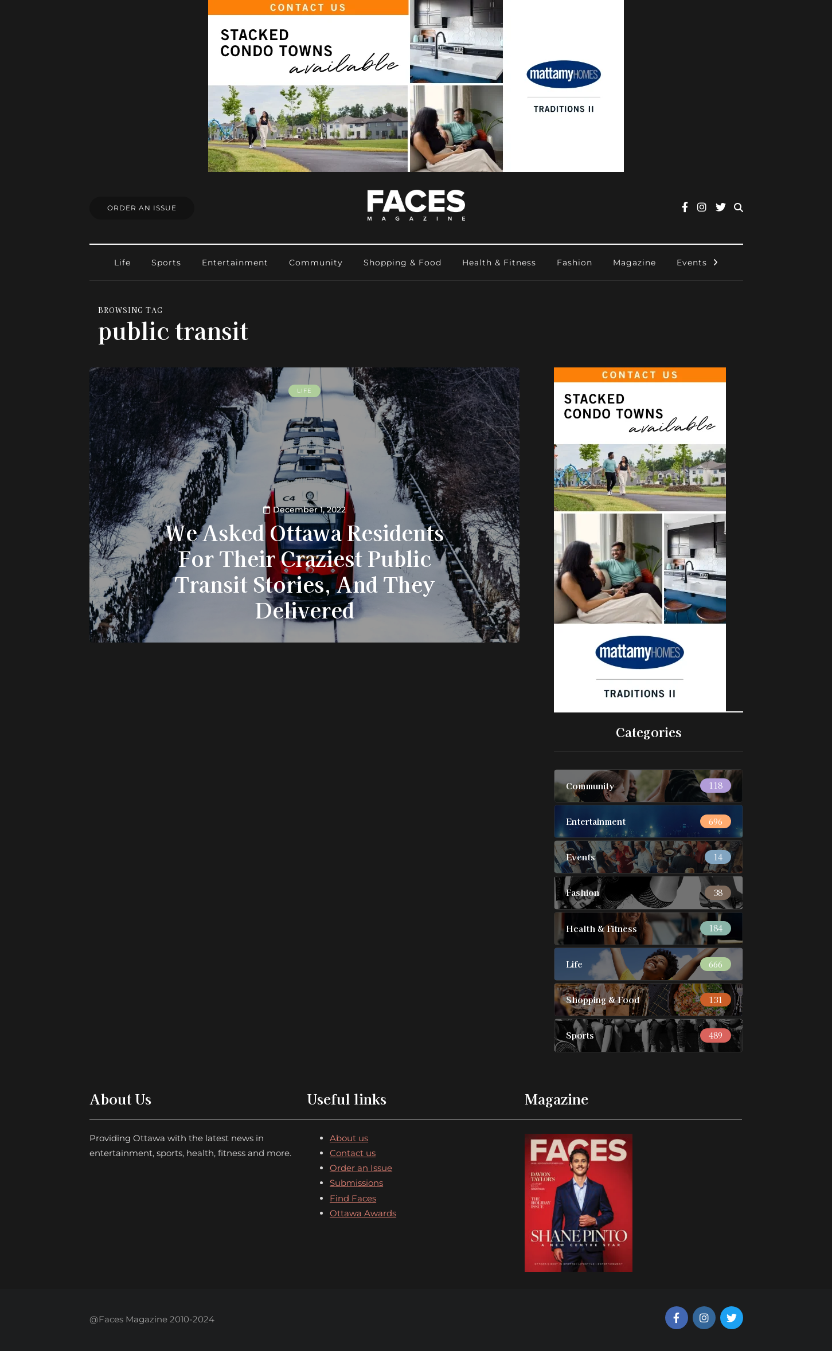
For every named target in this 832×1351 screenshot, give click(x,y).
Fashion (574, 262)
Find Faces (353, 1198)
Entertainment (235, 262)
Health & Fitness (499, 262)
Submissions (356, 1182)
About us (349, 1138)
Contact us (353, 1153)
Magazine (634, 262)
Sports (166, 262)
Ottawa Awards (363, 1213)
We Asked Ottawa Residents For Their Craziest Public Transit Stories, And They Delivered (304, 570)
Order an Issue (361, 1167)
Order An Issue (142, 207)
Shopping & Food (403, 262)
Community (316, 262)
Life (122, 262)
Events (692, 262)
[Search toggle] (738, 207)
